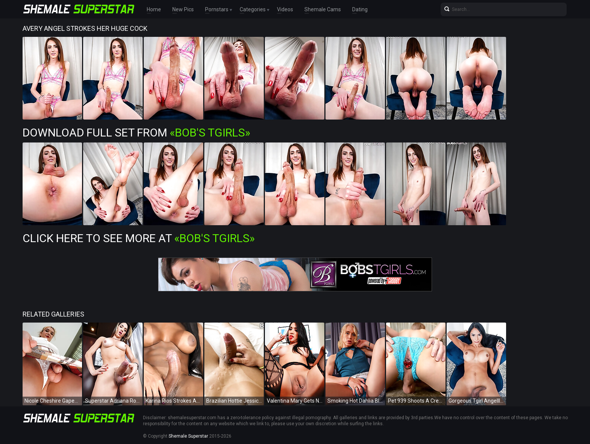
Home (154, 9)
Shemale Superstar (188, 436)
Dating (360, 9)
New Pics (183, 9)
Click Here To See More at (139, 238)
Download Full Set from (136, 132)
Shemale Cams (322, 9)
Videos (285, 9)
